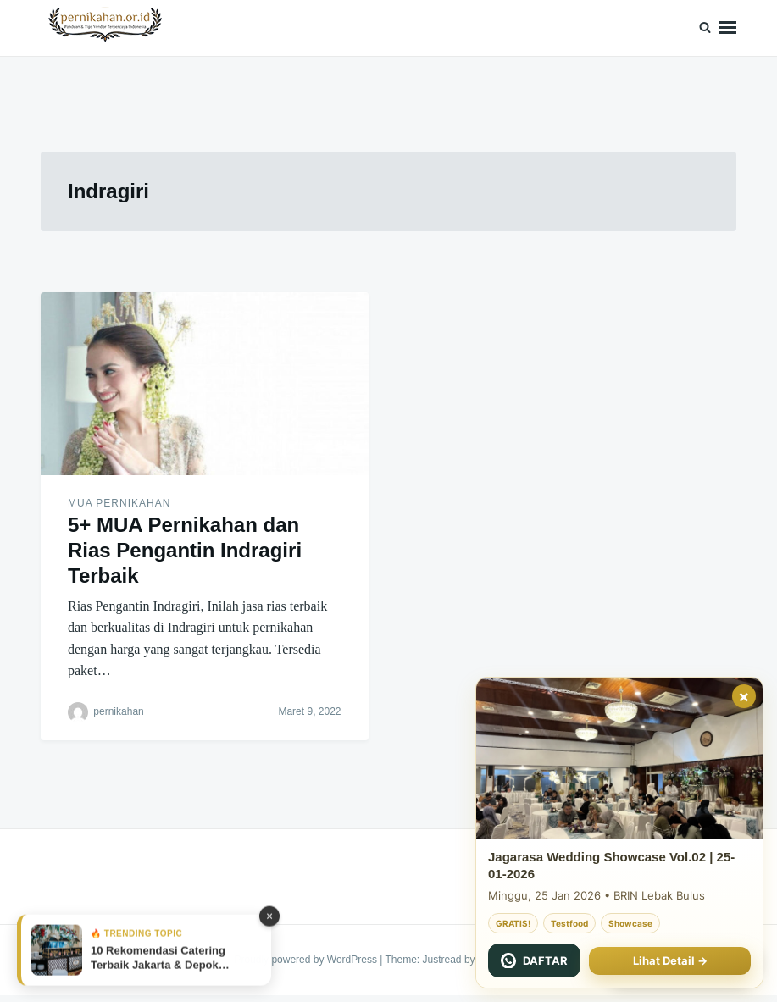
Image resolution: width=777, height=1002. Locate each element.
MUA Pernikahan (119, 503)
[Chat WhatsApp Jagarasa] (534, 960)
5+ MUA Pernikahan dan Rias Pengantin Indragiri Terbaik (185, 550)
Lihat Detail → (670, 960)
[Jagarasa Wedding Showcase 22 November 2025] (619, 758)
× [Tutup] (744, 696)
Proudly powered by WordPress (307, 960)
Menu (727, 28)
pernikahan (118, 711)
